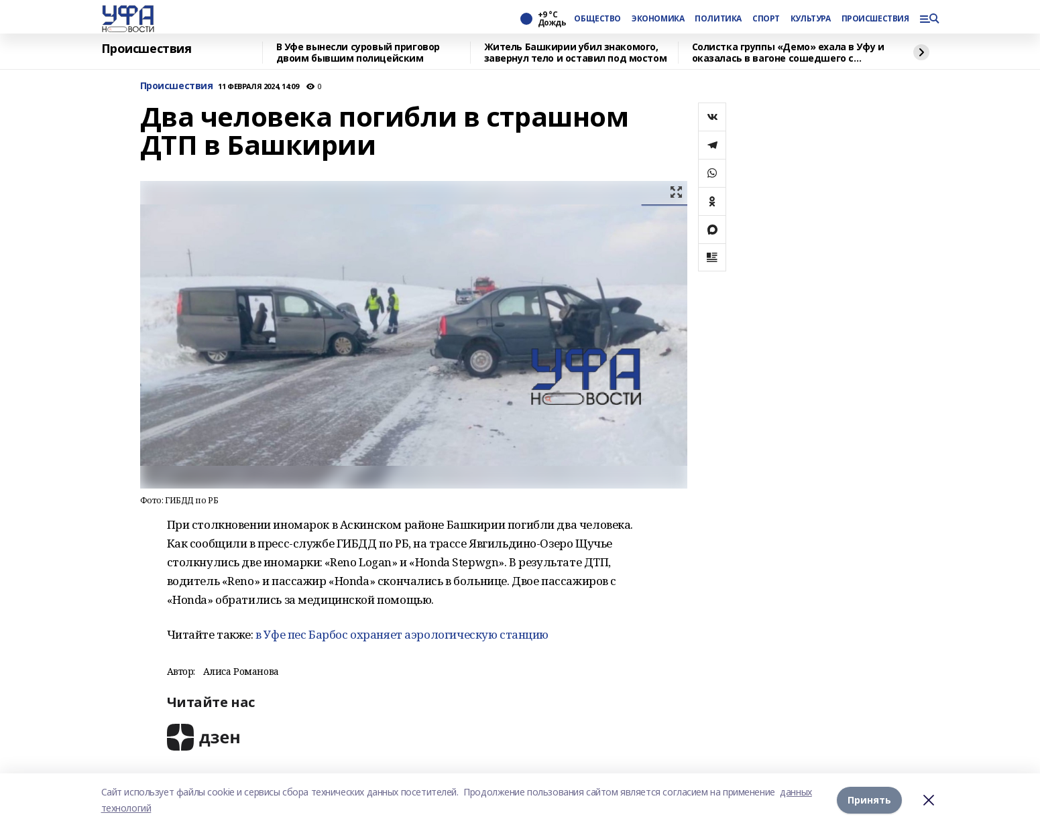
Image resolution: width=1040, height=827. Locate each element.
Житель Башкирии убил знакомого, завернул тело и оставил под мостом (575, 53)
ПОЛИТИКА (718, 19)
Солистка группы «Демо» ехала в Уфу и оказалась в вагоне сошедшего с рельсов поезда (788, 53)
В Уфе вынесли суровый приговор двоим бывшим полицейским (358, 53)
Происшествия (146, 49)
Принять (869, 799)
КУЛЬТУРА (811, 19)
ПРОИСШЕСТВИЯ (875, 19)
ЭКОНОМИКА (658, 19)
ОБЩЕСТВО (597, 19)
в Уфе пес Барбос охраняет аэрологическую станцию (402, 634)
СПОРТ (766, 19)
